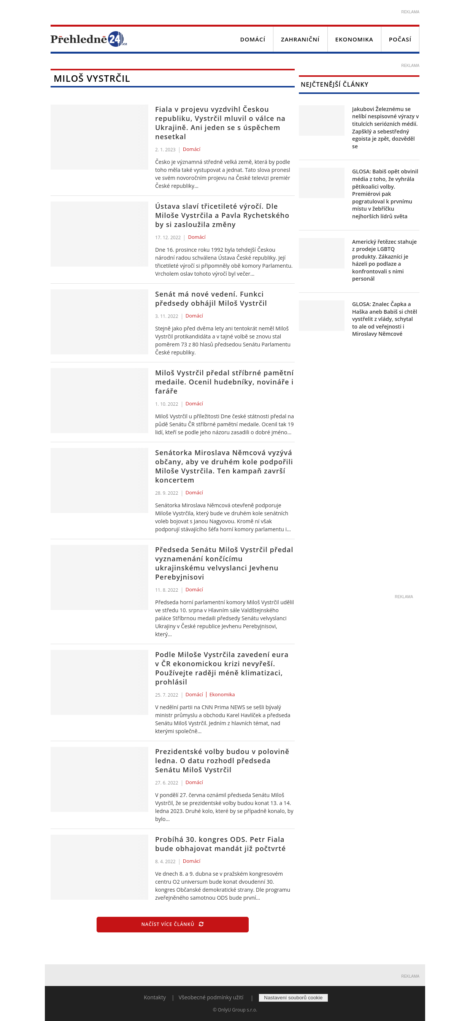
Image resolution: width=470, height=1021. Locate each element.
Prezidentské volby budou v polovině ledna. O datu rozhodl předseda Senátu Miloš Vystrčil (222, 760)
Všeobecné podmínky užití (211, 997)
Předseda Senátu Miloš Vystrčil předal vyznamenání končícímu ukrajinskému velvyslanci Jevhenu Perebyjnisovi (224, 563)
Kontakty (155, 997)
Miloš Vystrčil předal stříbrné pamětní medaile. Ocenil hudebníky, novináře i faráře (224, 381)
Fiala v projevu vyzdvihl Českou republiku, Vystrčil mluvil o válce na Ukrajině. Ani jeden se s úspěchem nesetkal (220, 123)
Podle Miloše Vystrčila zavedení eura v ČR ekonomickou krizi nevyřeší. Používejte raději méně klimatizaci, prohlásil (222, 668)
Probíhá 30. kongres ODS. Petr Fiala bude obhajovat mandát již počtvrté (220, 844)
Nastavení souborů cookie (293, 997)
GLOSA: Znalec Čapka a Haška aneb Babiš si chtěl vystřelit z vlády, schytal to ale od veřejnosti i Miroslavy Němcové (384, 318)
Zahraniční (300, 39)
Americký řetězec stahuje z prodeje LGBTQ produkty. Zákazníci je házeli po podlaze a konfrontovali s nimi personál (384, 260)
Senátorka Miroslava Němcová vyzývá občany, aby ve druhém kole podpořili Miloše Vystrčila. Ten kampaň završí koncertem (224, 466)
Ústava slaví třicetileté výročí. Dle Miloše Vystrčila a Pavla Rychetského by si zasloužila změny (222, 215)
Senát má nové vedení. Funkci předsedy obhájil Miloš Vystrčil (211, 298)
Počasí (400, 39)
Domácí (252, 39)
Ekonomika (354, 39)
